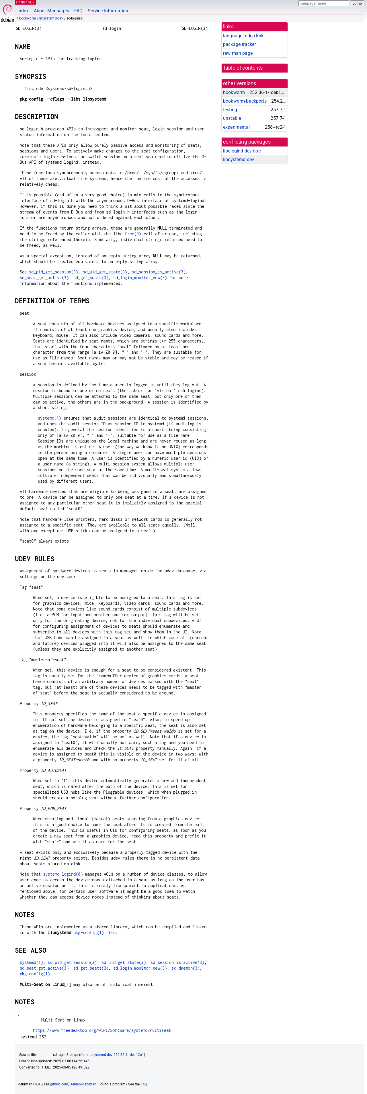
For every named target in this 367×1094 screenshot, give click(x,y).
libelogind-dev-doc (242, 151)
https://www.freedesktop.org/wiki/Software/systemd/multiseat (102, 1030)
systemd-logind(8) (63, 874)
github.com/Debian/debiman (73, 1084)
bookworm (27, 18)
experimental (236, 127)
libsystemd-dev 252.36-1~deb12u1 (116, 1055)
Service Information (108, 10)
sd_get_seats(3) (90, 277)
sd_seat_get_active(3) (44, 277)
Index (23, 10)
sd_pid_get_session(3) (53, 271)
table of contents (243, 68)
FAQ (78, 10)
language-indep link (243, 35)
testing (230, 109)
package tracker (239, 44)
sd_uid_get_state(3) (105, 271)
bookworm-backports (245, 101)
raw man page (238, 53)
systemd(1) (49, 418)
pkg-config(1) (88, 932)
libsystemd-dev (51, 18)
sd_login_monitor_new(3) (140, 277)
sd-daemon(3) (185, 968)
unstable (232, 118)
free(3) (133, 233)
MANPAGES (25, 2)
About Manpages (51, 10)
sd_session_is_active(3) (159, 271)
